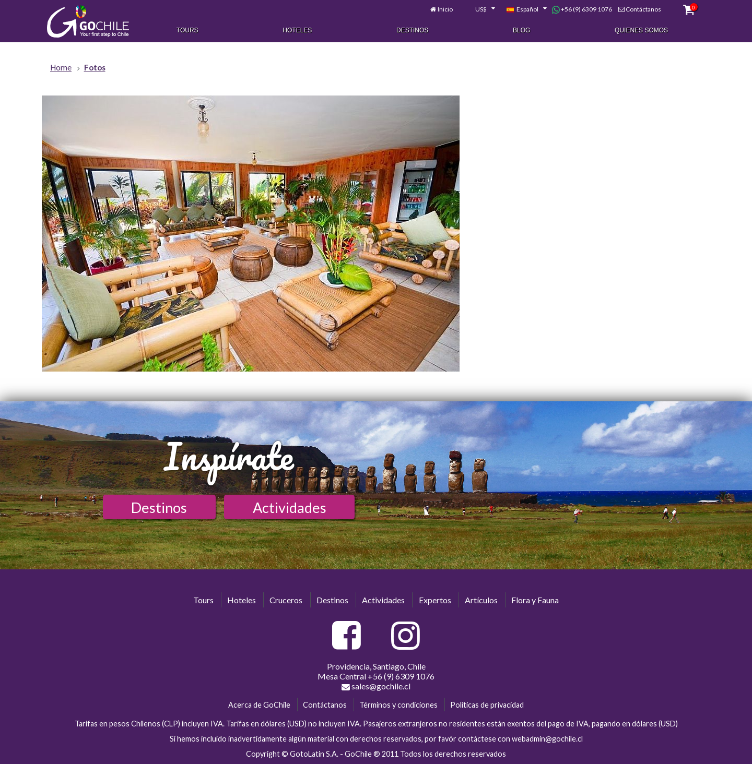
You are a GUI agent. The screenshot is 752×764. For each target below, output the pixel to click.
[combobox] (479, 9)
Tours (187, 30)
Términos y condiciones (398, 704)
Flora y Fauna (535, 600)
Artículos (481, 600)
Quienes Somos (641, 30)
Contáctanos (643, 9)
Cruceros (285, 600)
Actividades (289, 507)
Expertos (435, 600)
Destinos (412, 30)
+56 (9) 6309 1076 (582, 9)
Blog (521, 30)
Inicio (445, 9)
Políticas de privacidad (487, 704)
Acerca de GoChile (259, 704)
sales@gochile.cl (376, 686)
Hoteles (297, 30)
